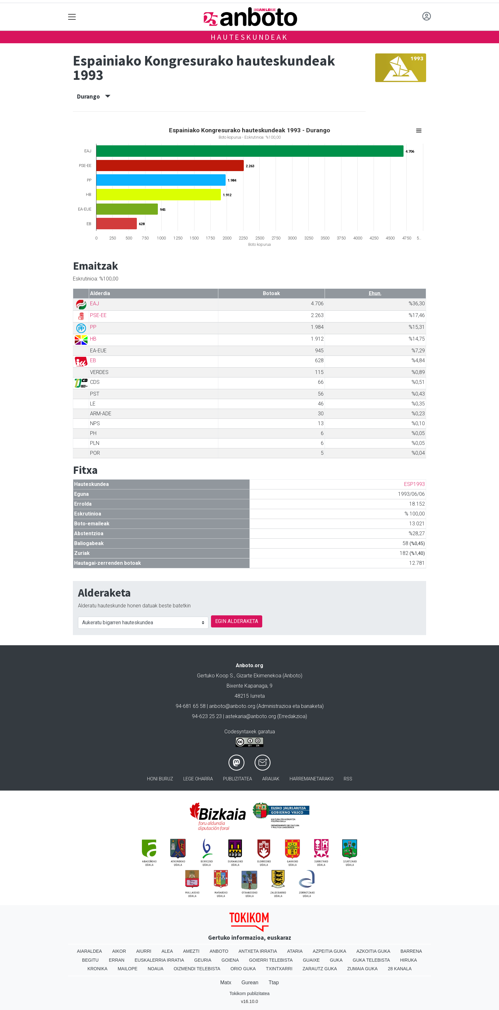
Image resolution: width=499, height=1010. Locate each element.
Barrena (411, 951)
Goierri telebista (270, 960)
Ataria (295, 951)
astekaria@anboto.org (250, 716)
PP (93, 327)
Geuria (202, 960)
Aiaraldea (89, 951)
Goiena (230, 960)
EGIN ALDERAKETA (236, 621)
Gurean (250, 982)
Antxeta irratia (258, 951)
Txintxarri (279, 968)
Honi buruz (160, 779)
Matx (225, 982)
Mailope (127, 968)
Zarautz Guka (320, 968)
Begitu (90, 960)
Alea (167, 951)
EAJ (94, 304)
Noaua (156, 968)
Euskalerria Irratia (159, 960)
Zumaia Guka (362, 968)
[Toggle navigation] (72, 16)
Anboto (219, 951)
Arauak (270, 779)
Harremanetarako (312, 779)
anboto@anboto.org (232, 706)
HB (93, 339)
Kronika (98, 968)
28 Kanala (400, 968)
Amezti (191, 951)
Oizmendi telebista (197, 968)
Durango (93, 96)
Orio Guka (243, 968)
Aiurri (143, 951)
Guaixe (311, 960)
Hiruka (408, 960)
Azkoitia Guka (373, 951)
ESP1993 (414, 484)
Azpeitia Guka (329, 951)
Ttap (274, 982)
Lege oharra (198, 779)
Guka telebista (371, 960)
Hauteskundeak (249, 37)
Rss (348, 779)
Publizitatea (237, 779)
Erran (116, 960)
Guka (336, 960)
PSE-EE (98, 315)
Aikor (119, 951)
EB (93, 360)
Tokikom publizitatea (249, 993)
